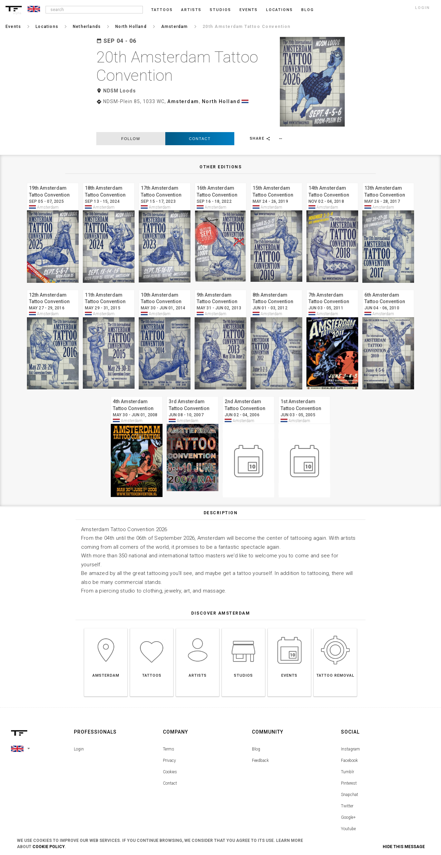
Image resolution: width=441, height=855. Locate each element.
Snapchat (349, 771)
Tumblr (347, 748)
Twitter (347, 782)
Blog (256, 725)
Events (248, 10)
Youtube (348, 805)
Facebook (349, 737)
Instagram (350, 725)
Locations (279, 10)
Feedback (260, 737)
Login (79, 725)
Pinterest (349, 759)
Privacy (169, 737)
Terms (168, 725)
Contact (200, 115)
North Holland (221, 101)
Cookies (170, 748)
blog (307, 10)
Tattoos (162, 10)
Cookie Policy (48, 846)
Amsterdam (183, 101)
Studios (220, 10)
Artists (191, 10)
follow (130, 115)
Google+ (348, 794)
